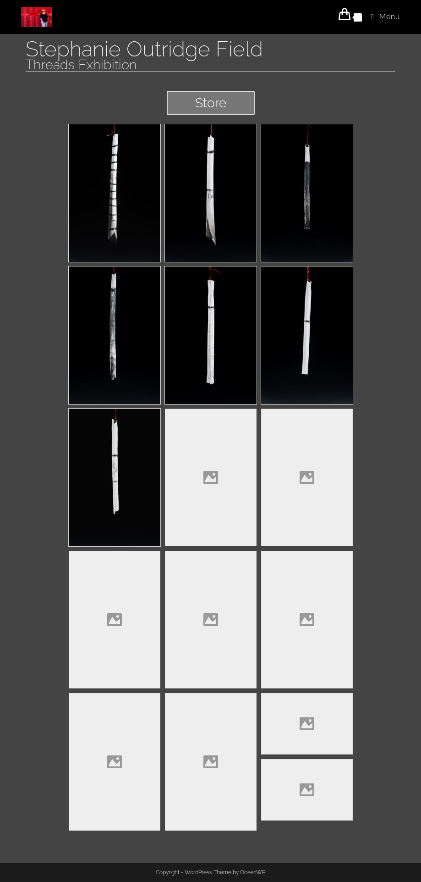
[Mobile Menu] (382, 16)
